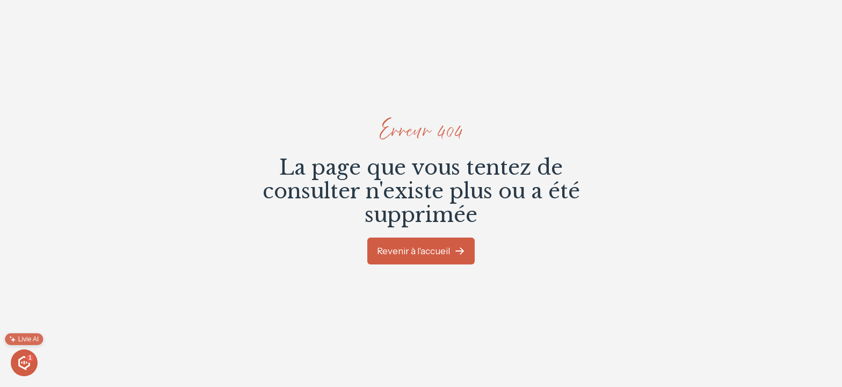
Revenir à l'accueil (413, 251)
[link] (421, 251)
